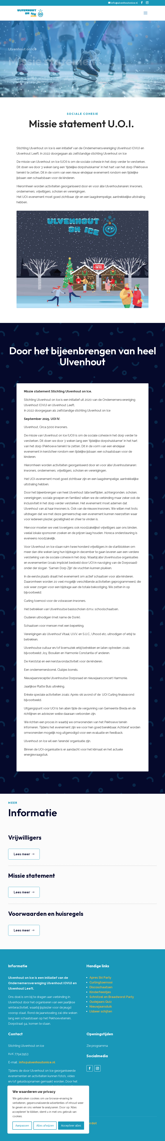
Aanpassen (22, 1125)
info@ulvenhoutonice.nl (37, 1062)
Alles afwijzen (45, 1125)
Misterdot (89, 1123)
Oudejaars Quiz (100, 1002)
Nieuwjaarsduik (100, 1006)
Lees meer (22, 854)
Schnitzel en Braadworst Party (111, 997)
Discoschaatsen (100, 987)
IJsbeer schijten (100, 1011)
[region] (48, 1110)
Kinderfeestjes (100, 992)
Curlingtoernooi (100, 982)
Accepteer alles (71, 1125)
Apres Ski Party (100, 977)
